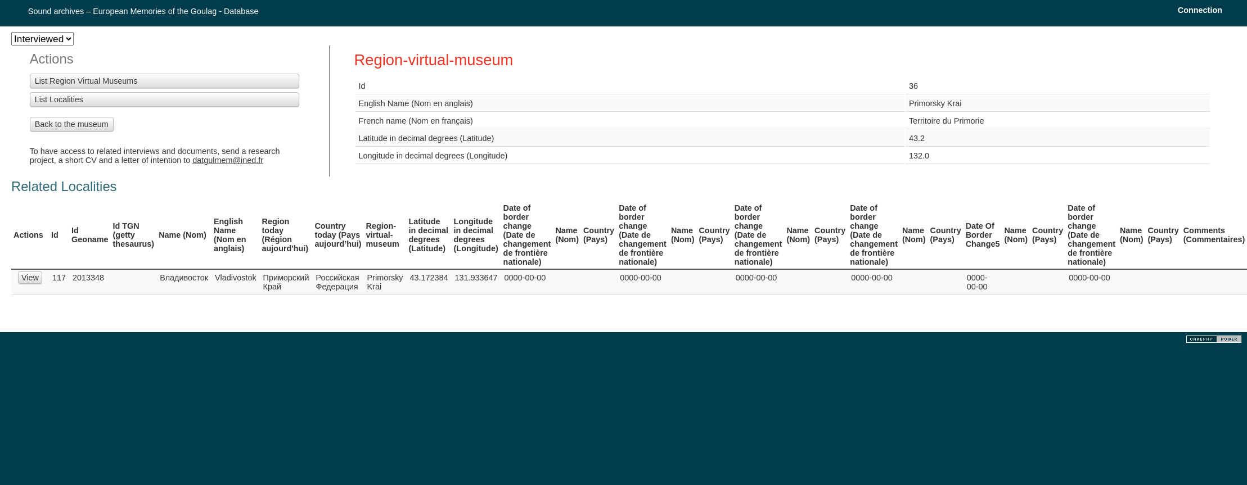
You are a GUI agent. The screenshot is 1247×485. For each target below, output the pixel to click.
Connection (1200, 10)
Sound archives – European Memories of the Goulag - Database (143, 11)
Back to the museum (72, 124)
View (30, 277)
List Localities (59, 99)
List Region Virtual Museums (86, 80)
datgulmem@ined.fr (227, 160)
